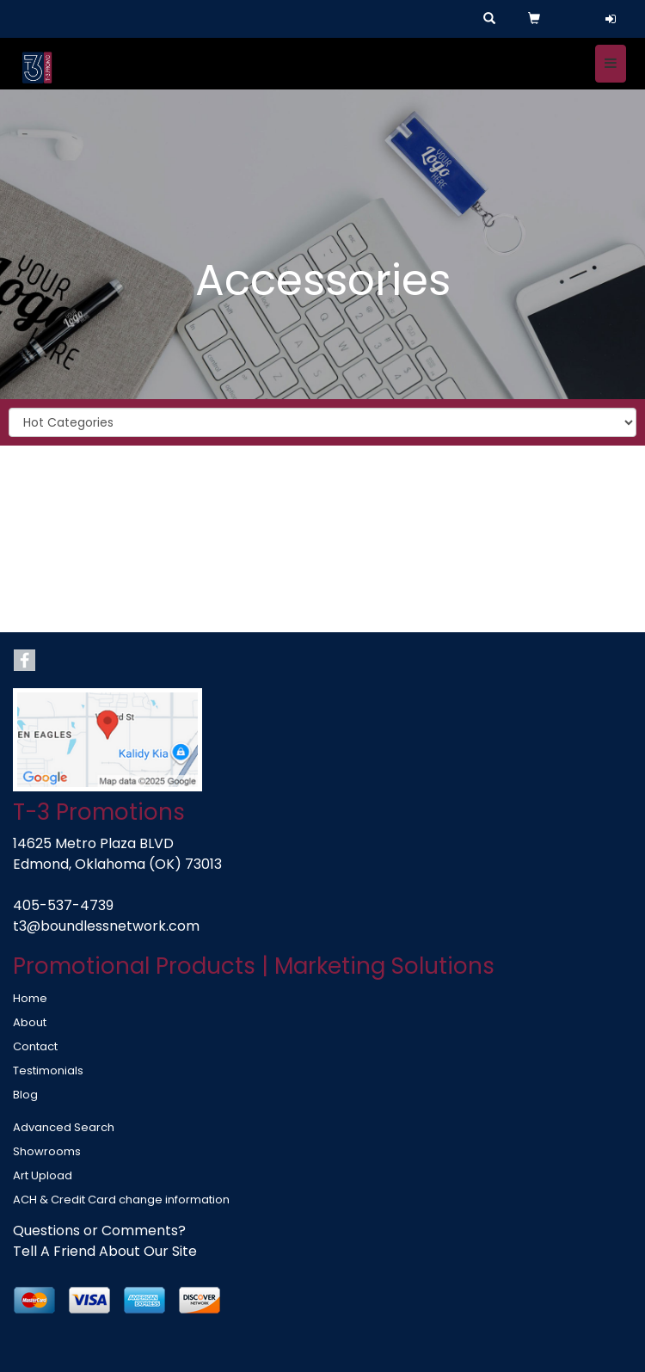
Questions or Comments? (99, 1230)
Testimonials (48, 1070)
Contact (35, 1046)
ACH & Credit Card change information (121, 1199)
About (29, 1022)
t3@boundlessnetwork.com (106, 926)
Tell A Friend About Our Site (105, 1251)
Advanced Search (63, 1127)
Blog (25, 1094)
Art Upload (42, 1175)
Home (30, 998)
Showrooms (47, 1151)
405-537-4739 (63, 905)
